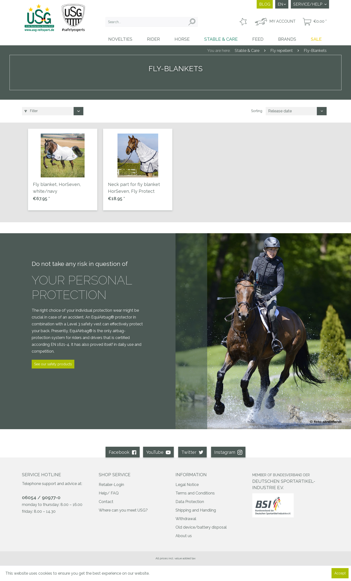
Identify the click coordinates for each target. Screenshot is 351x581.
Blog (264, 4)
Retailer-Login (111, 484)
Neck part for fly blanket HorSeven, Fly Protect (134, 188)
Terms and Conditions (195, 493)
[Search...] (152, 22)
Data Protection (190, 501)
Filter (31, 111)
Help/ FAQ (109, 493)
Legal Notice (187, 484)
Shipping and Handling (196, 510)
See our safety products (53, 364)
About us (184, 535)
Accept (340, 573)
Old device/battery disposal (201, 527)
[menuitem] (152, 22)
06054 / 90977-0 (41, 497)
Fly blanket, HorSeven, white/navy (57, 188)
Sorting (256, 111)
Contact (106, 501)
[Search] (192, 22)
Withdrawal (186, 518)
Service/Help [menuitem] (308, 4)
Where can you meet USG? (123, 510)
